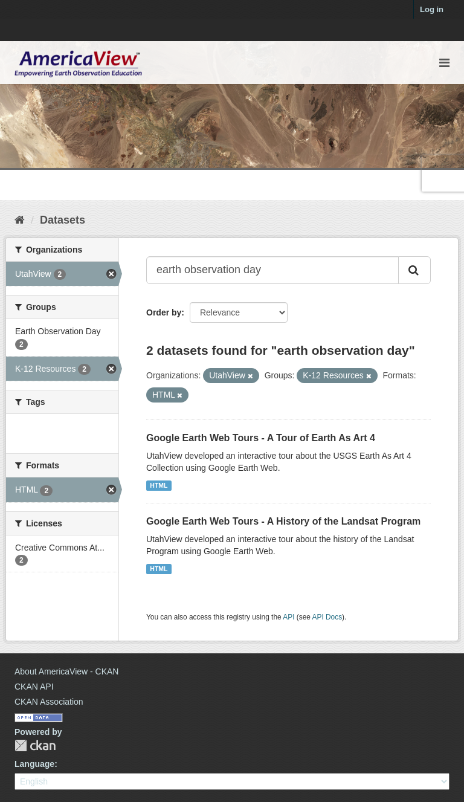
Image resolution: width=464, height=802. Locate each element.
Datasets (62, 220)
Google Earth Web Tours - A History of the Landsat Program (283, 521)
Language (34, 764)
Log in (431, 9)
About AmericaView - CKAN (66, 671)
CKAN (35, 745)
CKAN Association (48, 702)
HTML (158, 485)
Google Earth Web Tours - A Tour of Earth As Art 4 (260, 438)
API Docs (327, 617)
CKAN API (34, 686)
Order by (163, 312)
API (288, 617)
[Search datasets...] (272, 270)
